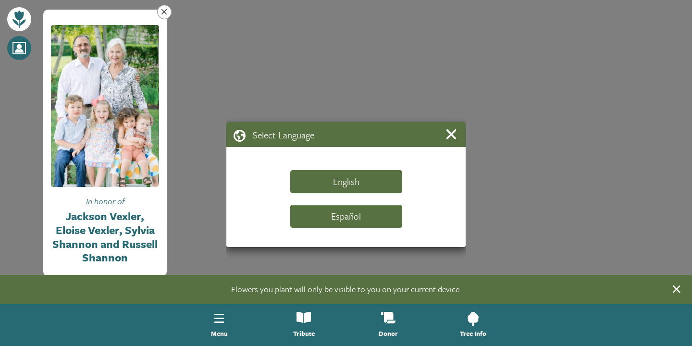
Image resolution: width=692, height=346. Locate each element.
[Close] (453, 134)
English (346, 181)
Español (346, 216)
